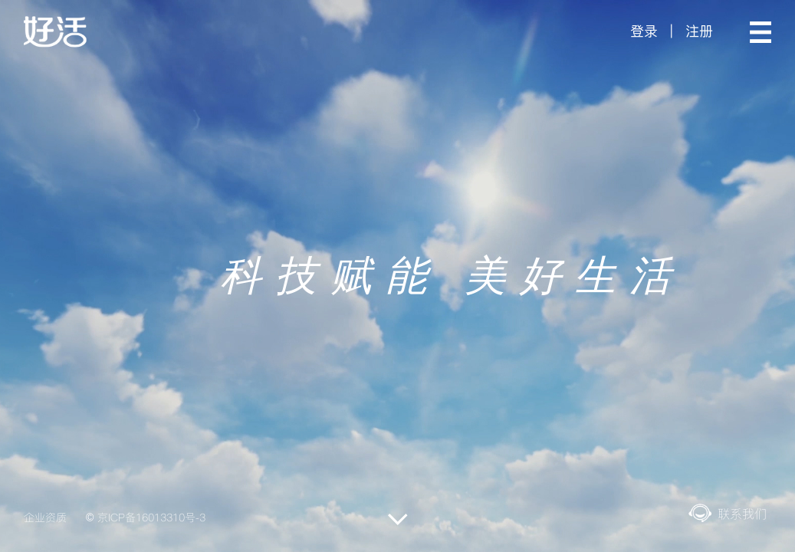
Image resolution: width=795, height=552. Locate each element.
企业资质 (45, 517)
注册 (699, 31)
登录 (644, 31)
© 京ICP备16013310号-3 (145, 517)
